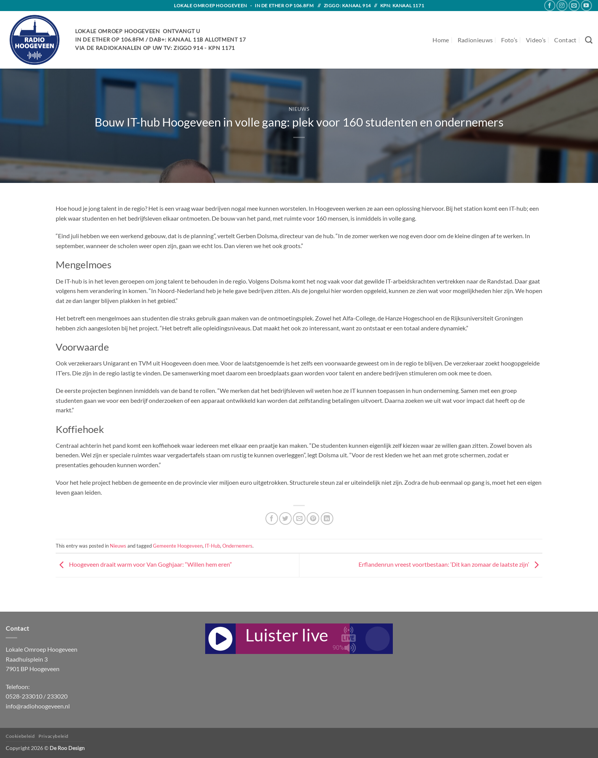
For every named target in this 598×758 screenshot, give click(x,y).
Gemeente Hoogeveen (178, 546)
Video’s (536, 39)
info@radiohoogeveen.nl (38, 706)
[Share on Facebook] (271, 518)
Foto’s (509, 39)
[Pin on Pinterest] (313, 518)
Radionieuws (475, 39)
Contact (565, 39)
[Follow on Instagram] (561, 5)
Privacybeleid (54, 736)
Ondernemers (237, 546)
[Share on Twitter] (285, 518)
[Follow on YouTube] (586, 5)
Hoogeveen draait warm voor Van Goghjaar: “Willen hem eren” (144, 564)
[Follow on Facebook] (549, 5)
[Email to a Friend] (299, 518)
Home (440, 39)
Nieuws (299, 109)
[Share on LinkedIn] (327, 518)
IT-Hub (212, 546)
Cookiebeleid (20, 736)
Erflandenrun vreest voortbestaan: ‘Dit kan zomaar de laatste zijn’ (450, 564)
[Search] (588, 40)
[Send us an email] (574, 5)
